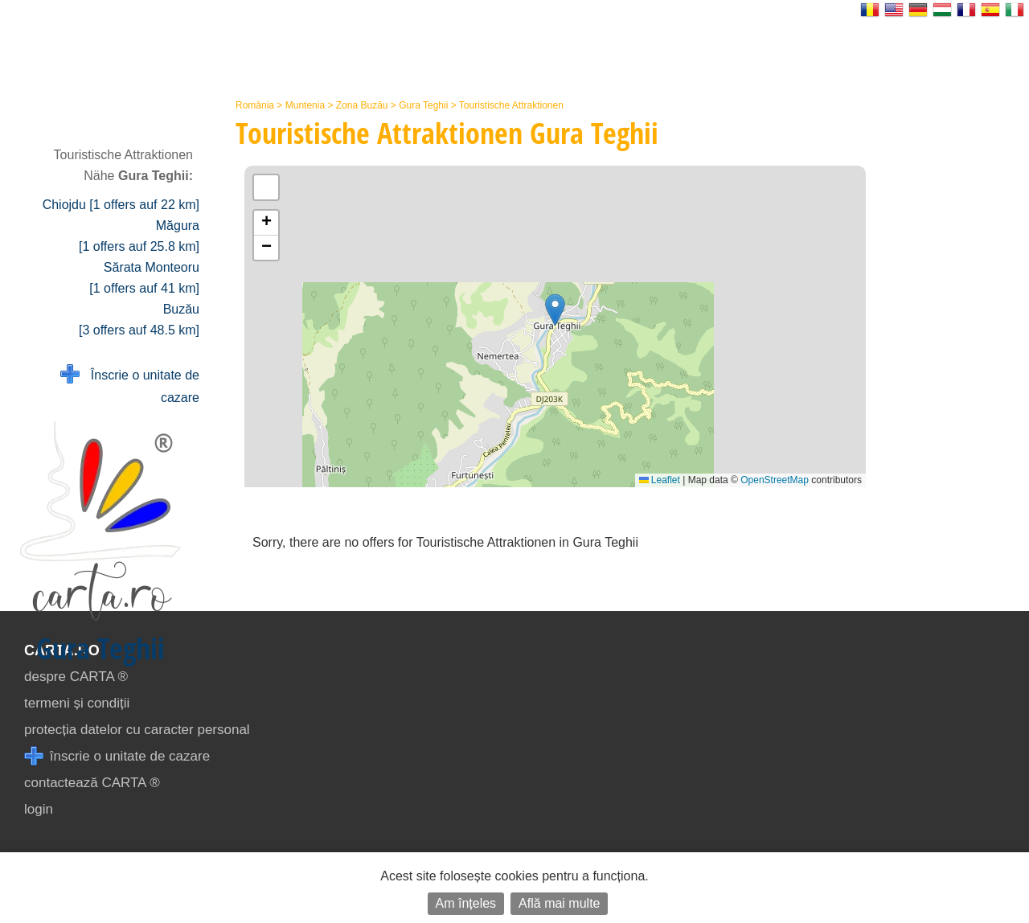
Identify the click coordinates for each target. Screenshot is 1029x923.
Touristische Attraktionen (511, 105)
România (255, 105)
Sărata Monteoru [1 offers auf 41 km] (144, 277)
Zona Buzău (362, 105)
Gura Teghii (423, 105)
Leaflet (659, 480)
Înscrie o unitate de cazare (129, 384)
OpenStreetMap (774, 480)
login (38, 809)
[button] (555, 309)
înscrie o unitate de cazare (117, 756)
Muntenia (305, 105)
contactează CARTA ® (92, 782)
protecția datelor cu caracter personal (137, 729)
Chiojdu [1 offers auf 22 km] (121, 204)
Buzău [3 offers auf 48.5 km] (139, 319)
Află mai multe (559, 903)
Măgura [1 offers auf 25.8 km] (139, 236)
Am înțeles (466, 903)
